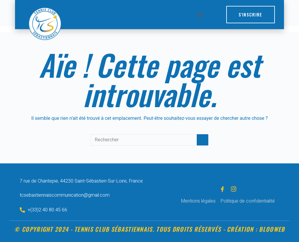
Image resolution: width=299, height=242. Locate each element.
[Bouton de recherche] (203, 140)
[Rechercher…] (144, 140)
